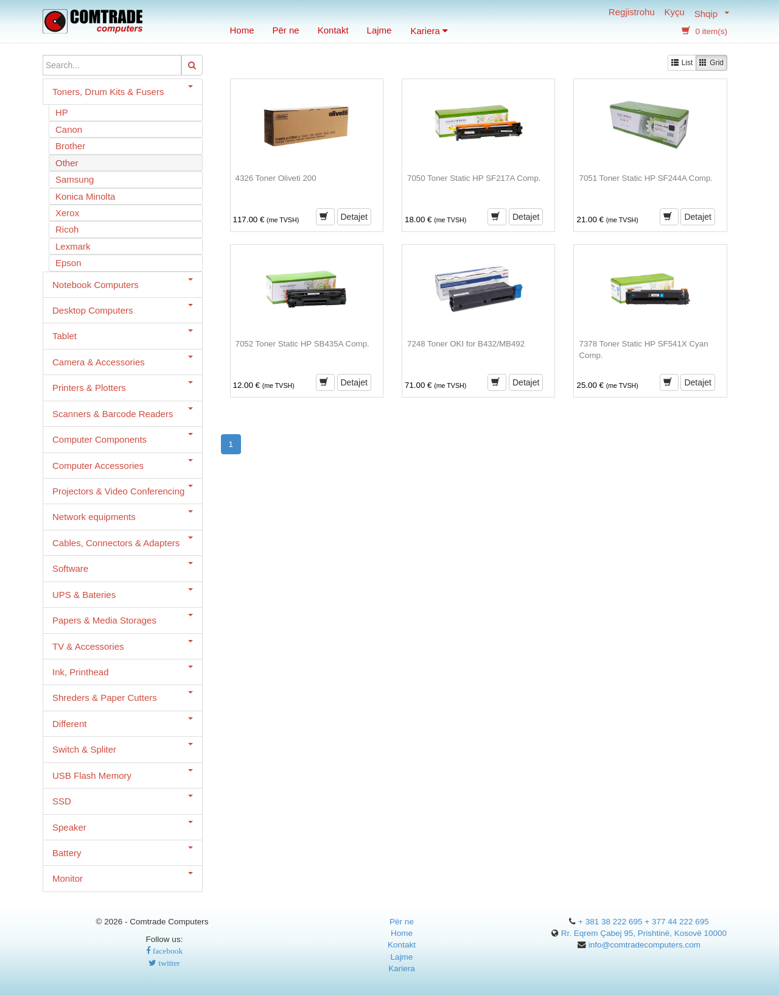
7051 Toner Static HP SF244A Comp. (646, 178)
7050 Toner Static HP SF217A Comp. (474, 178)
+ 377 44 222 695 (676, 921)
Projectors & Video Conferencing (122, 490)
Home (242, 30)
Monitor (122, 878)
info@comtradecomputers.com (644, 944)
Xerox (67, 213)
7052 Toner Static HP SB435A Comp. (302, 343)
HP (61, 112)
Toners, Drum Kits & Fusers (122, 91)
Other (67, 163)
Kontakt (333, 30)
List (682, 62)
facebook (167, 951)
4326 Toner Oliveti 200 (276, 178)
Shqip (706, 13)
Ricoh (67, 229)
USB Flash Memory (122, 775)
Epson (68, 263)
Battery (122, 852)
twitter (168, 963)
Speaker (122, 826)
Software (122, 568)
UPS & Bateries (122, 594)
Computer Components (122, 439)
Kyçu (675, 13)
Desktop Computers (122, 309)
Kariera (429, 31)
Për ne (286, 30)
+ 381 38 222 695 (610, 921)
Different (122, 723)
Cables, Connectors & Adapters (122, 542)
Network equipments (122, 516)
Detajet (354, 217)
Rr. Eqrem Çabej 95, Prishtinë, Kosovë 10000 (644, 933)
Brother (70, 146)
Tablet (122, 335)
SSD (122, 800)
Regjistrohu (632, 13)
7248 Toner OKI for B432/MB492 (466, 343)
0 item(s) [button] (704, 31)
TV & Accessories (122, 646)
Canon (68, 129)
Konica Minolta (85, 196)
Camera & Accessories (122, 361)
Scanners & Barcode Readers (122, 413)
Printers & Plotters (122, 387)
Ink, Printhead (122, 671)
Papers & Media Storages (122, 619)
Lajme (379, 30)
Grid (711, 62)
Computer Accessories (122, 465)
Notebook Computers (122, 284)
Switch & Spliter (122, 748)
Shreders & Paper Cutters (122, 697)
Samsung (74, 179)
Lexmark (73, 246)
